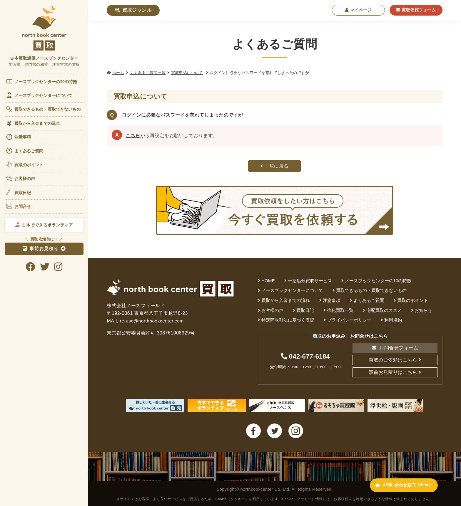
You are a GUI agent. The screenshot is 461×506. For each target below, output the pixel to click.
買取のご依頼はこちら (393, 359)
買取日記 (18, 192)
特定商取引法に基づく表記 (287, 319)
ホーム (118, 72)
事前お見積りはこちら (393, 372)
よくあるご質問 (25, 151)
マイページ (358, 10)
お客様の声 (20, 178)
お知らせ (423, 310)
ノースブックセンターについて (39, 95)
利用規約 (393, 319)
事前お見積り (41, 248)
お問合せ (18, 206)
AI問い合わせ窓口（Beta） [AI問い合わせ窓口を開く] (400, 492)
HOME (268, 280)
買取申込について (187, 72)
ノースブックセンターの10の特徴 (41, 81)
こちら (133, 135)
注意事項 (18, 137)
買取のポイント (25, 164)
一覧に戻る (274, 166)
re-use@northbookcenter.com (153, 320)
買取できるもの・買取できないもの (43, 109)
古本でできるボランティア (44, 225)
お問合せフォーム (395, 347)
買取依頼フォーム (416, 10)
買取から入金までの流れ (33, 123)
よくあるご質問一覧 (148, 72)
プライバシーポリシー (349, 319)
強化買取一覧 (340, 310)
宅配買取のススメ (384, 310)
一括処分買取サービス (310, 280)
